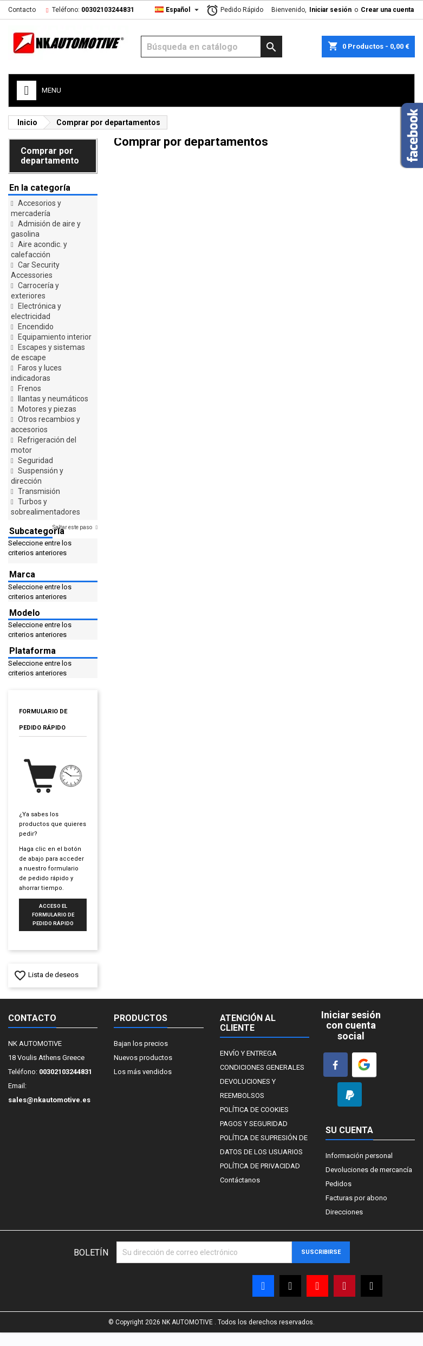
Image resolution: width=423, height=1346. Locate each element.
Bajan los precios (141, 1043)
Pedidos (339, 1184)
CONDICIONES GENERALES (262, 1067)
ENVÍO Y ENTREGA (248, 1053)
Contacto (22, 10)
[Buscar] (211, 46)
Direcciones (344, 1212)
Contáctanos (240, 1180)
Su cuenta (349, 1130)
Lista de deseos (46, 975)
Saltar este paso (73, 527)
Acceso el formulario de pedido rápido (53, 914)
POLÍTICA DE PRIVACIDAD (260, 1166)
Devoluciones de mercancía (369, 1170)
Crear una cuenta (387, 10)
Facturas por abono (356, 1198)
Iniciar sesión (330, 10)
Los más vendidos (143, 1072)
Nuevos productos (143, 1058)
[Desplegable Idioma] (178, 10)
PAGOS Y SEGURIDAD (254, 1124)
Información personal (359, 1156)
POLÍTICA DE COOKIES (254, 1110)
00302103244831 (107, 10)
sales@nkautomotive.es (49, 1100)
